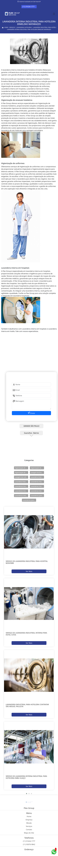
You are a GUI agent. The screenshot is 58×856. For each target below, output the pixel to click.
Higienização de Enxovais (21, 468)
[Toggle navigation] (54, 14)
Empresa (29, 820)
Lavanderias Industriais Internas (37, 491)
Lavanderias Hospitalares (37, 482)
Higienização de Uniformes (21, 472)
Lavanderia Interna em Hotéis (21, 482)
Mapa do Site (29, 833)
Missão (29, 823)
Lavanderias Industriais (21, 491)
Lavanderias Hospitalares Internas (21, 486)
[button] (26, 794)
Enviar (32, 413)
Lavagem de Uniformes (21, 477)
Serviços (29, 826)
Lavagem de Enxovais (37, 472)
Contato (29, 829)
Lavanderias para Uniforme (29, 500)
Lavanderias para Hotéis (37, 496)
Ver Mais (29, 571)
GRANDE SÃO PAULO (31, 426)
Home (29, 816)
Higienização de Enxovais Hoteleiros (37, 468)
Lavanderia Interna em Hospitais (37, 477)
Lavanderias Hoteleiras (37, 486)
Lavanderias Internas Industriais (21, 496)
